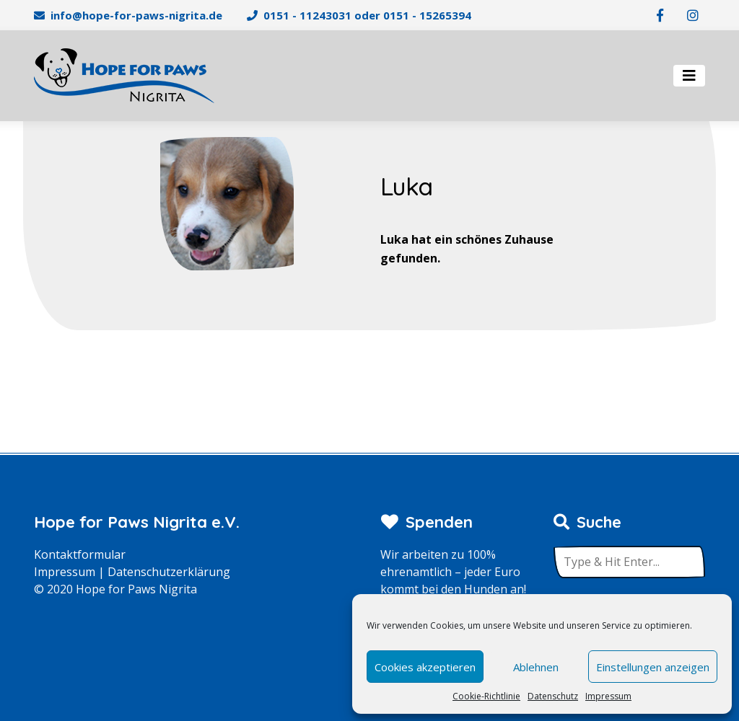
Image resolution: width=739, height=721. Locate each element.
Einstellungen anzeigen (652, 667)
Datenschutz (553, 696)
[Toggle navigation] (689, 76)
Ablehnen (536, 667)
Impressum (608, 696)
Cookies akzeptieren (425, 667)
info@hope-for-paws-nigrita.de (136, 15)
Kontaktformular (80, 554)
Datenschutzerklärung (169, 572)
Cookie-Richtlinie (486, 696)
